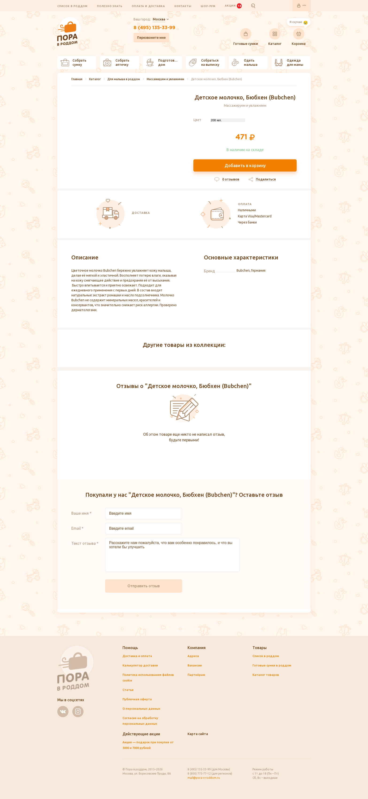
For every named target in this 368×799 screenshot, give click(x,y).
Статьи (128, 690)
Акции (233, 5)
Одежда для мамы (289, 63)
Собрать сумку (73, 63)
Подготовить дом (163, 63)
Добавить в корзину (245, 166)
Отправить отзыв (143, 590)
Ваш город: (145, 19)
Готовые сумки (245, 37)
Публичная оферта (138, 699)
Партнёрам (197, 675)
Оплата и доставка (148, 6)
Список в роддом (72, 6)
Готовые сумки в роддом (273, 665)
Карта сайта (199, 734)
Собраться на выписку (204, 63)
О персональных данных (142, 709)
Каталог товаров (266, 675)
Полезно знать (109, 6)
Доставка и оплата (138, 656)
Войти (298, 6)
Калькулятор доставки (141, 665)
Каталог (274, 37)
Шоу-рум (208, 6)
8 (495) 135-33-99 (154, 28)
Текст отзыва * (85, 547)
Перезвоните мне (147, 40)
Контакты (182, 6)
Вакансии (195, 665)
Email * (77, 532)
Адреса (193, 656)
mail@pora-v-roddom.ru (204, 777)
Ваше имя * (81, 517)
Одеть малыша (244, 63)
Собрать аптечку (116, 63)
